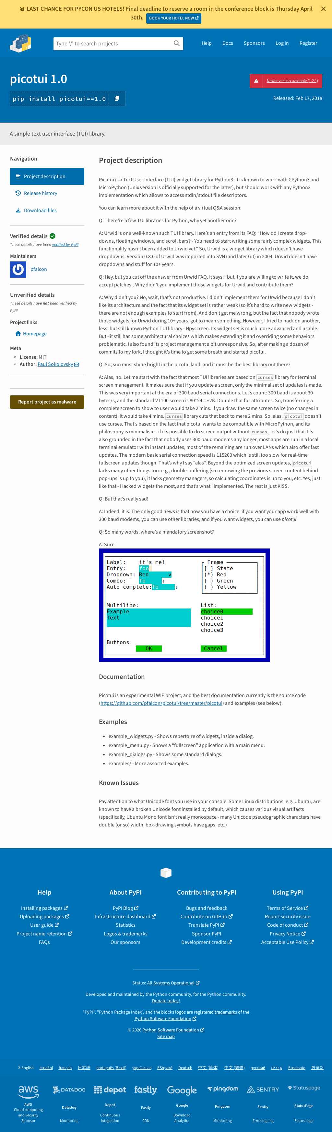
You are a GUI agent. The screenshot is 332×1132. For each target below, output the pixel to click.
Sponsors (254, 43)
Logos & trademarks (126, 933)
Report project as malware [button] (47, 401)
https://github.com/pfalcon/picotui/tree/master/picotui (161, 703)
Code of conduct (285, 925)
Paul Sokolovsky (55, 364)
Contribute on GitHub (204, 916)
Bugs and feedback (206, 908)
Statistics (126, 925)
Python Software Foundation (163, 1018)
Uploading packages (42, 916)
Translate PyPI (203, 925)
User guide (41, 925)
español (46, 1068)
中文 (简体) (208, 1068)
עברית (276, 1068)
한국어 (317, 1068)
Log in (282, 43)
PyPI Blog (123, 908)
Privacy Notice (285, 933)
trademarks (226, 1012)
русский (258, 1068)
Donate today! (166, 1000)
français (65, 1068)
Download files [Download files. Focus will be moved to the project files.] (36, 210)
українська (141, 1068)
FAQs (44, 942)
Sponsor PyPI (206, 933)
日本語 (84, 1068)
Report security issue (287, 916)
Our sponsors (125, 942)
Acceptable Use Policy (284, 942)
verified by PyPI (65, 244)
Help (207, 43)
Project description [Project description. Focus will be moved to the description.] (40, 176)
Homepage (31, 333)
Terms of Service (285, 908)
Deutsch (185, 1068)
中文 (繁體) (234, 1068)
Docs (227, 43)
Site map (166, 1036)
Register (308, 43)
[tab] (47, 176)
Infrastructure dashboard (122, 916)
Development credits (203, 942)
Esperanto (296, 1068)
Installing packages (42, 908)
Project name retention (42, 933)
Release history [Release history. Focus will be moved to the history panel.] (36, 193)
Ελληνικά (164, 1068)
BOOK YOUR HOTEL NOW (171, 18)
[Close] (323, 8)
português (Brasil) (111, 1068)
